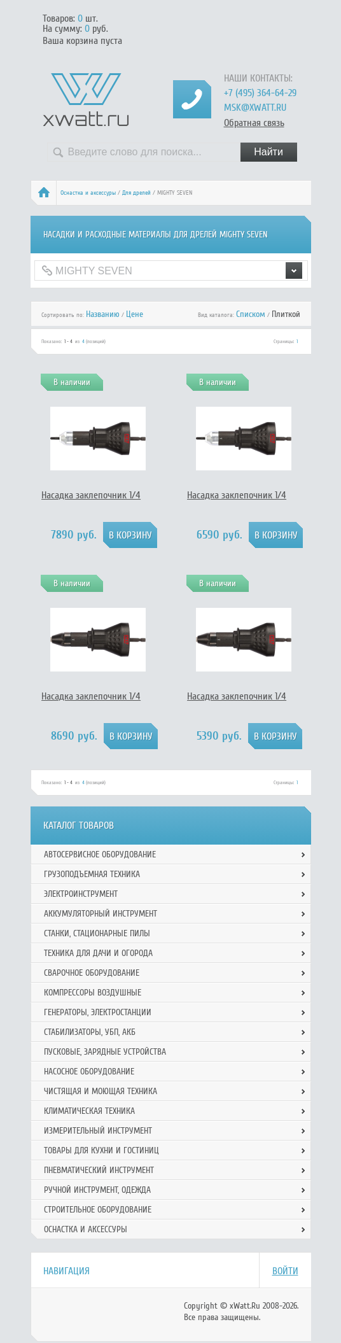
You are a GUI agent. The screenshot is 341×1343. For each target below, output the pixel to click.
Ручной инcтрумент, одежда (97, 1190)
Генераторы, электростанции (97, 1012)
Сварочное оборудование (91, 972)
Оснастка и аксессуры (88, 193)
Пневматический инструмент (99, 1170)
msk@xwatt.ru (255, 107)
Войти (285, 1271)
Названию (103, 314)
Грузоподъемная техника (92, 874)
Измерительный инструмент (98, 1130)
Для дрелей (136, 193)
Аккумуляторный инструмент (100, 913)
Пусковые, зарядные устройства (105, 1051)
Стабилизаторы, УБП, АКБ (90, 1032)
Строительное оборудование (97, 1209)
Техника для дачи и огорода (98, 953)
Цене (134, 314)
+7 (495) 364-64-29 (260, 93)
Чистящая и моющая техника (100, 1091)
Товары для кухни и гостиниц (101, 1150)
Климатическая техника (89, 1111)
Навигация (66, 1271)
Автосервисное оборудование (100, 854)
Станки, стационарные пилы (97, 933)
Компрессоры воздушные (92, 992)
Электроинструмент (81, 894)
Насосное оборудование (89, 1071)
